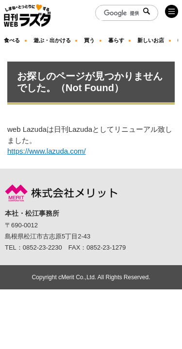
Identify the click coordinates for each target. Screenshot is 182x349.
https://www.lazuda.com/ (46, 151)
